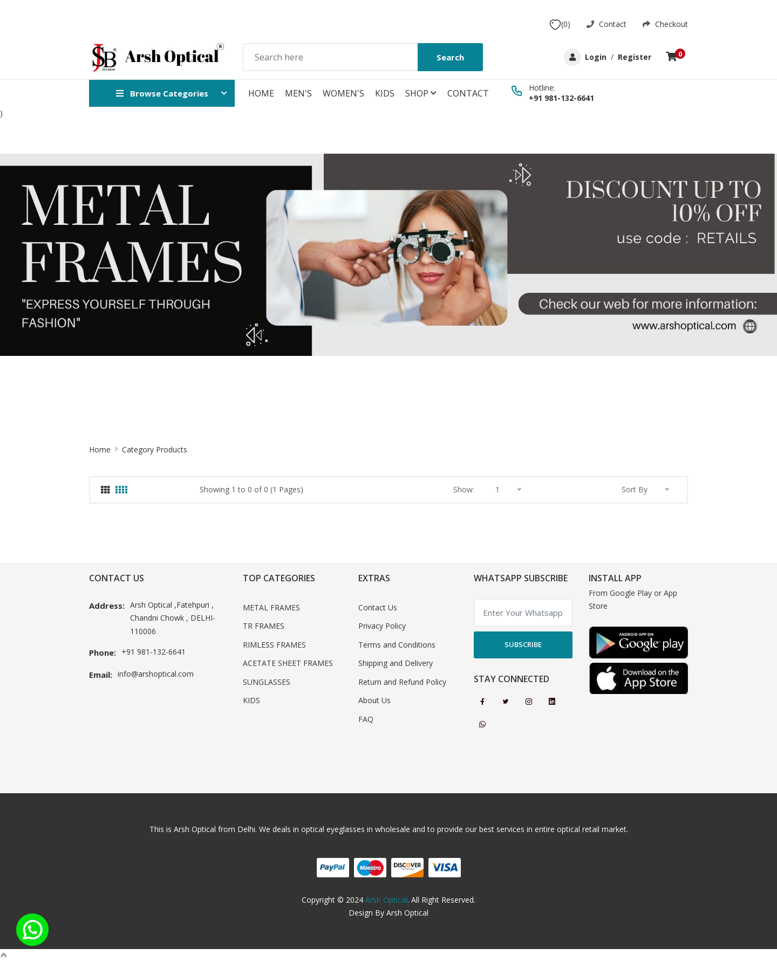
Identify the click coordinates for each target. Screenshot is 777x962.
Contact (606, 24)
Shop (421, 93)
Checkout (665, 24)
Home (261, 93)
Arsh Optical (386, 900)
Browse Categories (162, 93)
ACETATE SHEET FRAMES (288, 663)
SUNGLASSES (266, 682)
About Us (374, 700)
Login (595, 57)
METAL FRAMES (271, 607)
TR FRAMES (263, 626)
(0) (559, 24)
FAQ (365, 719)
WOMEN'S (343, 93)
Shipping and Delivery (395, 663)
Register (634, 57)
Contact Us (377, 607)
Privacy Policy (382, 626)
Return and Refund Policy (402, 682)
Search (450, 57)
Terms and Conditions (396, 645)
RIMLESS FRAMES (274, 645)
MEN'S (298, 93)
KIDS (384, 93)
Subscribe (523, 644)
